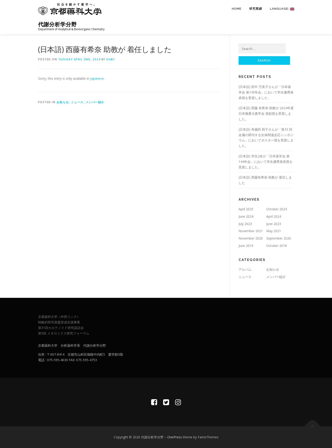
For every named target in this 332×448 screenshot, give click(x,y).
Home (236, 8)
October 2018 (276, 245)
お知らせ (63, 102)
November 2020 (251, 238)
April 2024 (273, 216)
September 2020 (278, 238)
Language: (282, 8)
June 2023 (273, 224)
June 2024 (246, 216)
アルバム (245, 269)
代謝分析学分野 (57, 24)
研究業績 (255, 8)
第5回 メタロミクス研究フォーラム (63, 333)
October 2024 (276, 209)
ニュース (77, 102)
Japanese (97, 78)
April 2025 (246, 209)
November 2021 (251, 231)
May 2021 (273, 231)
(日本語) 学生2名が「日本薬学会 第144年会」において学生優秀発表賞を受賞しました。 (266, 161)
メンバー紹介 (95, 102)
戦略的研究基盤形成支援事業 (59, 322)
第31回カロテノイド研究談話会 (61, 327)
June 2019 (246, 245)
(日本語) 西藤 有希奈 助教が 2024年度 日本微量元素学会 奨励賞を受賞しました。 (266, 113)
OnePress (174, 437)
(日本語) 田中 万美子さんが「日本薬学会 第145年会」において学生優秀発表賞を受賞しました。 (266, 92)
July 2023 (245, 224)
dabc (110, 59)
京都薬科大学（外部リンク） (59, 316)
